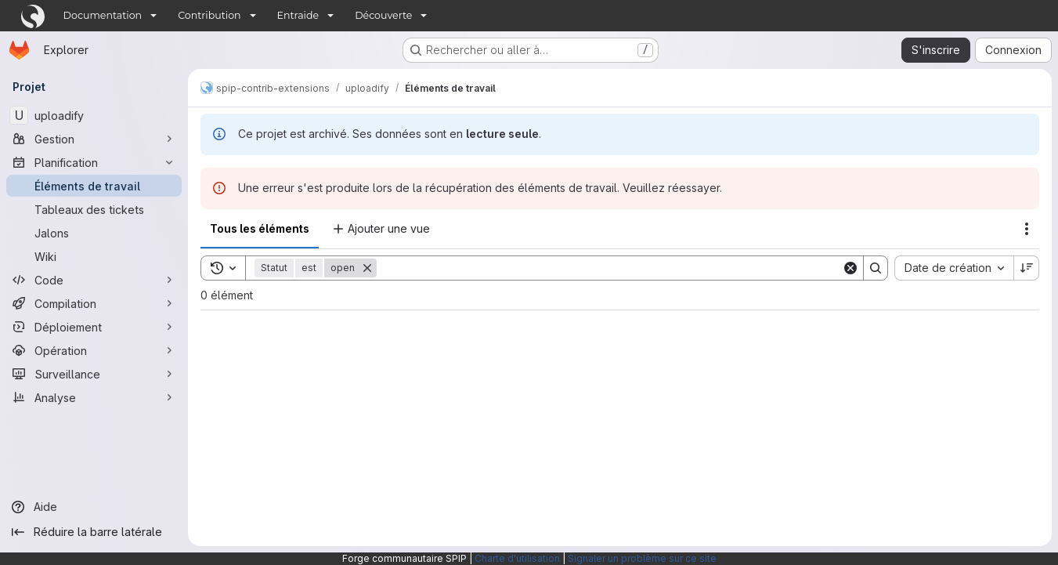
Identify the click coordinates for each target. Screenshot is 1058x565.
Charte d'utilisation (517, 558)
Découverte (383, 15)
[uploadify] (94, 115)
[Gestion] (94, 139)
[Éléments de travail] (94, 186)
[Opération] (94, 350)
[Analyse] (94, 397)
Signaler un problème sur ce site (642, 558)
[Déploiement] (94, 327)
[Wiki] (94, 256)
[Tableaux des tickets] (94, 209)
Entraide (298, 15)
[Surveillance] (94, 374)
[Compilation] (94, 303)
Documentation (103, 15)
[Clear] (850, 268)
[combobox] (953, 268)
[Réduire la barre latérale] (94, 532)
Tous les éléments (259, 228)
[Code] (94, 280)
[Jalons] (94, 233)
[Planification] (94, 162)
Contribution (209, 15)
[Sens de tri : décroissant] (1026, 268)
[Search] (609, 268)
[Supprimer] (367, 268)
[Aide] (94, 507)
